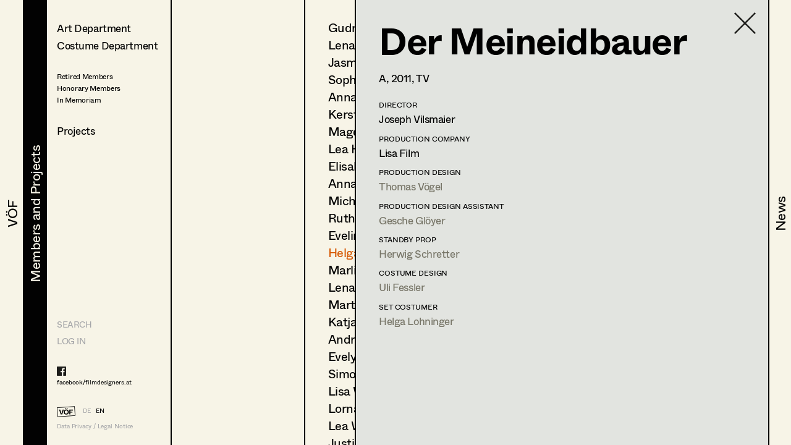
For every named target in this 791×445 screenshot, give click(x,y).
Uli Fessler (402, 287)
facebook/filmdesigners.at (94, 382)
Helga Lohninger (416, 321)
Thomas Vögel (410, 186)
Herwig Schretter (419, 253)
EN (100, 410)
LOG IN (71, 340)
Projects (76, 130)
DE (87, 410)
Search (74, 324)
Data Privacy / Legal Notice (95, 426)
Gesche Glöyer (412, 220)
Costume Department (107, 45)
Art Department (94, 28)
